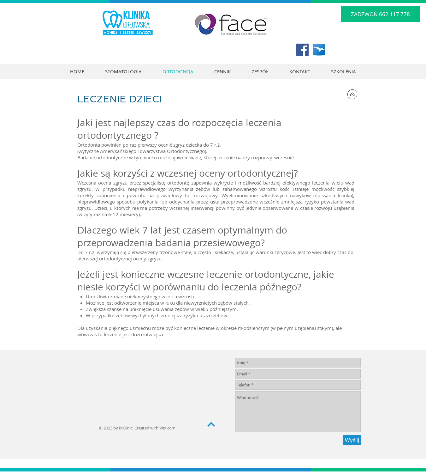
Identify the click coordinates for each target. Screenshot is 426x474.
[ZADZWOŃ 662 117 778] (380, 14)
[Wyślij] (352, 440)
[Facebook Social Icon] (302, 50)
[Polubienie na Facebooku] (346, 52)
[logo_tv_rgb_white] (319, 50)
